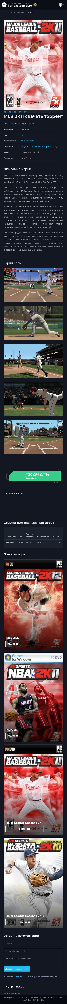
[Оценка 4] (13, 111)
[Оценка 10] (27, 111)
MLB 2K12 (12, 637)
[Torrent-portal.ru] (22, 4)
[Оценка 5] (15, 111)
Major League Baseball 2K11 (24, 822)
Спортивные (37, 146)
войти (16, 976)
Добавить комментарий (16, 969)
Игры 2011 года (51, 146)
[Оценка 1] (5, 111)
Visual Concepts (27, 141)
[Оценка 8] (22, 111)
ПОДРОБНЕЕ (13, 644)
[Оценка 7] (20, 111)
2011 (23, 135)
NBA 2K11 (13, 729)
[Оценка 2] (8, 111)
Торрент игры (9, 12)
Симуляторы (22, 12)
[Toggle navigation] (4, 4)
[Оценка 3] (10, 111)
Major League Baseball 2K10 (24, 916)
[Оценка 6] (18, 111)
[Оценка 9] (25, 111)
